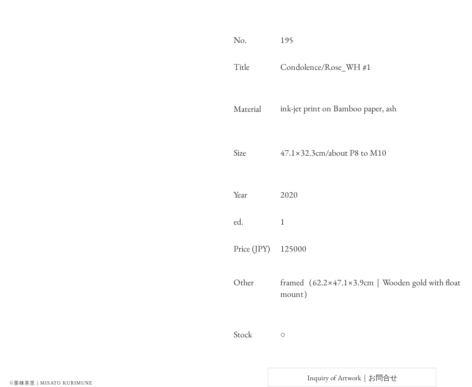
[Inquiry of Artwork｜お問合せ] (352, 377)
